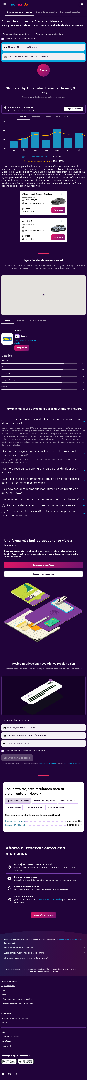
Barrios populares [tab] (68, 801)
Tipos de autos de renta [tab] (18, 801)
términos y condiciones (47, 763)
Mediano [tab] (36, 117)
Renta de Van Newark (15, 821)
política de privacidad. (73, 763)
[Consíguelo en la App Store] (26, 1061)
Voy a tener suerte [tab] (55, 807)
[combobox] (16, 34)
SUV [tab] (58, 117)
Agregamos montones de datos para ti (45, 953)
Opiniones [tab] (20, 320)
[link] (58, 210)
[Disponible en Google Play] (9, 1061)
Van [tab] (66, 117)
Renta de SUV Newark (15, 825)
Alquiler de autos (13, 969)
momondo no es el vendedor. (45, 947)
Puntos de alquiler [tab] (38, 320)
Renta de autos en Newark (39, 972)
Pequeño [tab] (23, 117)
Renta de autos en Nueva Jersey (65, 969)
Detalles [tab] (7, 320)
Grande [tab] (48, 117)
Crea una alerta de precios (50, 900)
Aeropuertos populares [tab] (44, 801)
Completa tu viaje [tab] (34, 807)
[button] (5, 4)
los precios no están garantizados (69, 939)
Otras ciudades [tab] (14, 807)
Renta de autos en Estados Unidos (36, 969)
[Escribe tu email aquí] (45, 743)
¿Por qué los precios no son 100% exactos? (45, 958)
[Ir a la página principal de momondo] (19, 4)
